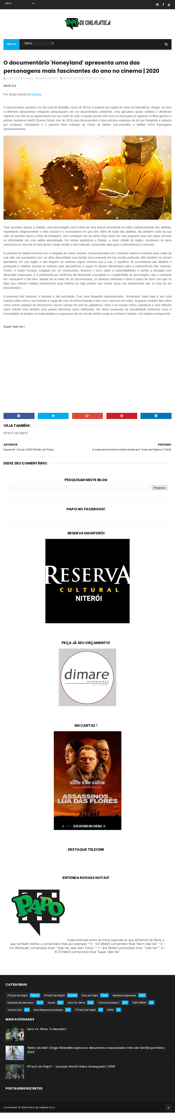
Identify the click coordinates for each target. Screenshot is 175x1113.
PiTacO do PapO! (95, 78)
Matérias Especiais (124, 996)
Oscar (51, 1003)
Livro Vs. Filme (76, 1003)
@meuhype (34, 94)
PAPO (110, 1010)
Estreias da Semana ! (21, 1003)
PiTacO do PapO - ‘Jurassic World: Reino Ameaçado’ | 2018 (71, 1067)
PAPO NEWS (139, 1003)
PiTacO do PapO (74, 78)
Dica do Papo (90, 996)
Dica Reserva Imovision (48, 1010)
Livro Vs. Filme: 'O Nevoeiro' (47, 1029)
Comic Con (15, 1010)
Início (11, 44)
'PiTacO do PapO (85, 1010)
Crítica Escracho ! (109, 1003)
